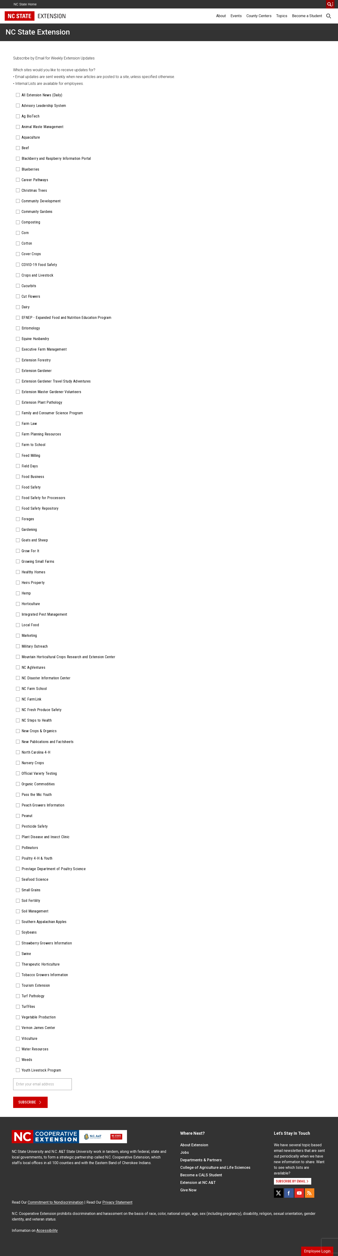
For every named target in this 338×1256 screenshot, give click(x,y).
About (221, 16)
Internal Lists (25, 83)
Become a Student (307, 16)
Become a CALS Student (201, 1175)
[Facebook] (289, 1193)
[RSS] (309, 1193)
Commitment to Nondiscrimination (55, 1202)
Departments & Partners (201, 1160)
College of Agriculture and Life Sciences (215, 1167)
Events (236, 16)
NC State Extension (38, 31)
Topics (281, 16)
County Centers (259, 16)
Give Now (188, 1190)
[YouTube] (299, 1193)
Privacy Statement (117, 1202)
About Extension (194, 1145)
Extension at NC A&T (198, 1182)
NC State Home (25, 4)
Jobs (184, 1152)
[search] (330, 4)
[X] (278, 1193)
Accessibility (47, 1230)
